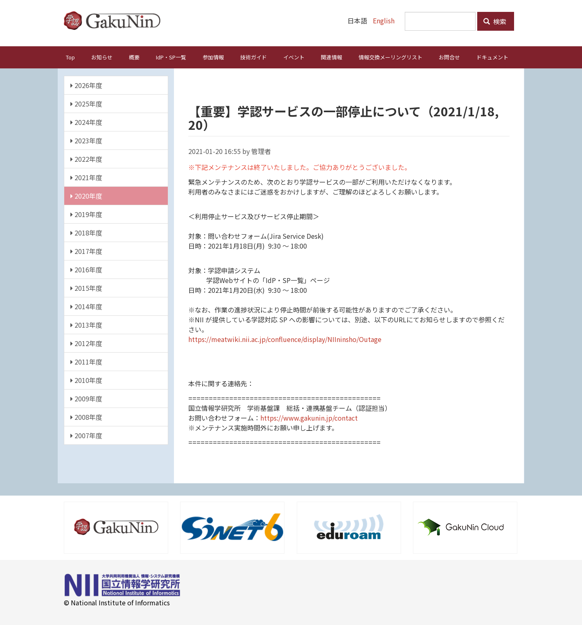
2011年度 (86, 361)
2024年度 (86, 122)
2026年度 (86, 85)
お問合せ (449, 57)
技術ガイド (253, 57)
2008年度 (86, 416)
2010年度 (86, 380)
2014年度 (86, 306)
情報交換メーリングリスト (390, 57)
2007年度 (86, 435)
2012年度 (86, 343)
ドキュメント (492, 57)
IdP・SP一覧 (171, 57)
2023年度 (86, 140)
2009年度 (86, 398)
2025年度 (86, 103)
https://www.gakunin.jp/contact (309, 417)
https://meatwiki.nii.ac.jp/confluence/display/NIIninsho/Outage (284, 339)
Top (70, 57)
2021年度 (86, 177)
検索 (494, 21)
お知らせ (102, 57)
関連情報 (331, 57)
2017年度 (86, 251)
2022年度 (86, 158)
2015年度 (86, 287)
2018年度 (86, 232)
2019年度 (86, 214)
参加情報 (213, 57)
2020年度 (86, 195)
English (384, 20)
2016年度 (86, 269)
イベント (294, 57)
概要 (134, 57)
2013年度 (86, 324)
